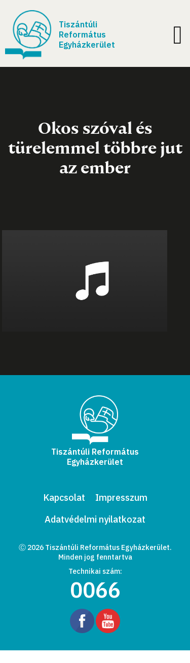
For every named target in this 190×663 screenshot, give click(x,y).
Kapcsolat (64, 497)
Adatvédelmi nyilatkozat (95, 519)
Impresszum (121, 497)
